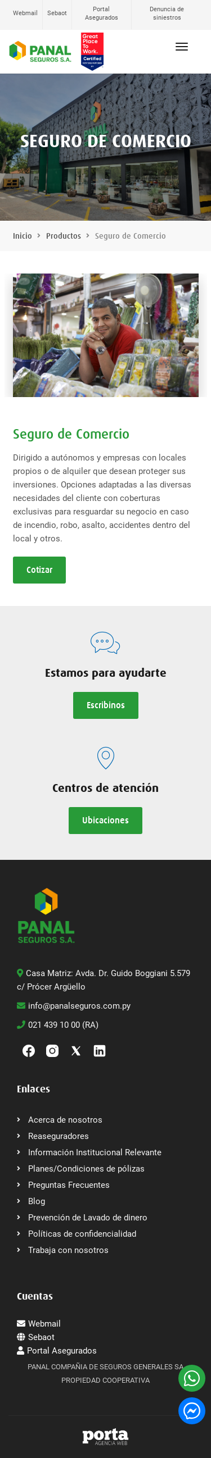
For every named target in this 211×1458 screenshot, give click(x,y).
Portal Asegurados (101, 13)
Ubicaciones (105, 820)
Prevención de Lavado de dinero (87, 1218)
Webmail (25, 13)
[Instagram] (52, 1049)
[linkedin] (99, 1049)
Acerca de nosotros (65, 1120)
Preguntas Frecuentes (69, 1185)
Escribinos (106, 705)
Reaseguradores (58, 1136)
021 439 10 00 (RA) (57, 1025)
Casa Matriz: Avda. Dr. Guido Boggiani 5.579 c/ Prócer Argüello (103, 980)
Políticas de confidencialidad (82, 1234)
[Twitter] (76, 1049)
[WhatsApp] (191, 1378)
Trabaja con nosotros (68, 1250)
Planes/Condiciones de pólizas (86, 1169)
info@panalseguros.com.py (74, 1006)
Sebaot (57, 13)
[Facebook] (29, 1049)
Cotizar (39, 570)
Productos (63, 236)
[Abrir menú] (181, 46)
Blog (36, 1201)
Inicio (22, 236)
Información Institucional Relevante (94, 1152)
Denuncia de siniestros (167, 13)
